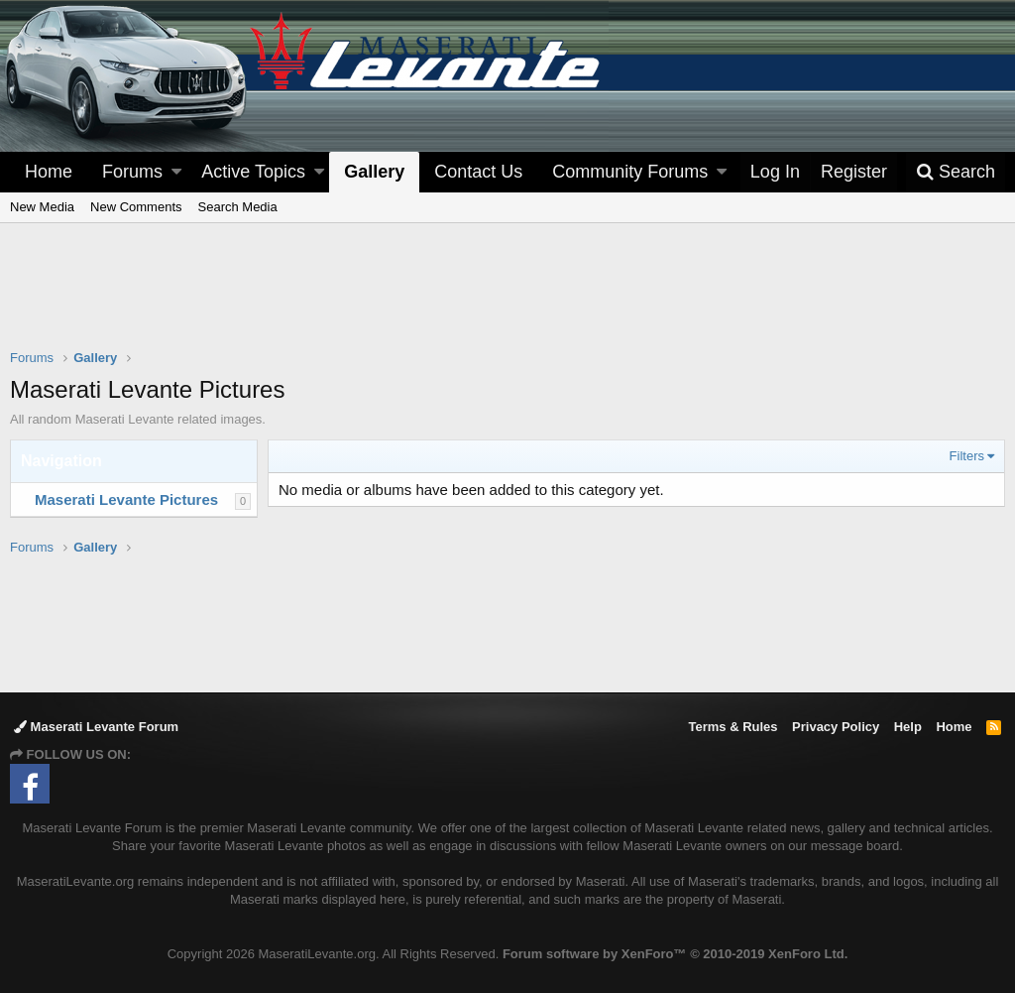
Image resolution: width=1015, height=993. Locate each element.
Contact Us (478, 172)
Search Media (238, 206)
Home (48, 172)
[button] (176, 172)
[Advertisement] (507, 298)
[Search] (955, 172)
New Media (42, 206)
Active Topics (253, 172)
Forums (132, 172)
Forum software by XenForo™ (675, 953)
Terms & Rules (732, 726)
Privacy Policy (835, 726)
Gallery (374, 172)
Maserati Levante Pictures (126, 499)
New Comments (135, 206)
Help (908, 726)
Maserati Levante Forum (96, 726)
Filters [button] (967, 455)
